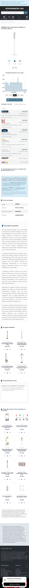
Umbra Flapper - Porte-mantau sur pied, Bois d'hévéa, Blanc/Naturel (22, 343)
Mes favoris (18, 569)
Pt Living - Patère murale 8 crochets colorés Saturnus (21, 426)
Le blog (17, 568)
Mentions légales (5, 573)
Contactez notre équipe (6, 571)
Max (22, 95)
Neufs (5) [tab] (4, 108)
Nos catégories (4, 575)
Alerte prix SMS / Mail (14, 100)
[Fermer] (24, 580)
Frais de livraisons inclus (19, 104)
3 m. (11, 95)
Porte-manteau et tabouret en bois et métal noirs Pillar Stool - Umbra (7, 366)
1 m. (7, 95)
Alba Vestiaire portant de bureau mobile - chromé (22, 496)
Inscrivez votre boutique (21, 575)
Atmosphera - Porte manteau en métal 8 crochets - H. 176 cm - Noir (7, 473)
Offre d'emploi (4, 572)
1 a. (18, 95)
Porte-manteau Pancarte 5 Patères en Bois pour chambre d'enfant (21, 449)
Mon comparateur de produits (20, 573)
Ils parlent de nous (5, 569)
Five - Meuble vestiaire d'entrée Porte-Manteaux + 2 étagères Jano (7, 426)
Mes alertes (18, 571)
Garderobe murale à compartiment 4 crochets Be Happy (22, 473)
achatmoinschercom (14, 8)
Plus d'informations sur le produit (6, 117)
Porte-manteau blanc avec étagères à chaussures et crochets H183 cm (7, 449)
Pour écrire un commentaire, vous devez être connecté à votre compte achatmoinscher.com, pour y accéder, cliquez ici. (14, 394)
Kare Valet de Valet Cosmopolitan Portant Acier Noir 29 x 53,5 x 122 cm (22, 366)
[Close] (27, 2)
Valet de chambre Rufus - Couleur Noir (7, 496)
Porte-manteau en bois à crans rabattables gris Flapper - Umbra (7, 343)
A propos (3, 568)
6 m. (15, 95)
